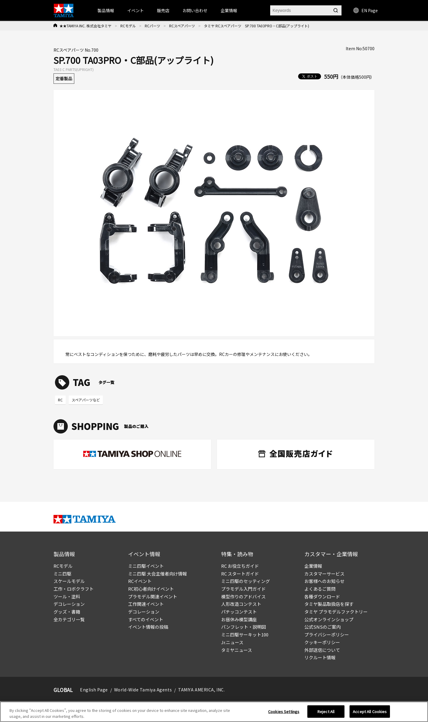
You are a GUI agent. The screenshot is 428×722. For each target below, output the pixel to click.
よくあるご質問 (320, 589)
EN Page (365, 10)
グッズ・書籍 (67, 612)
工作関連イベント (146, 604)
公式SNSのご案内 (322, 627)
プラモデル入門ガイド (243, 589)
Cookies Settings (283, 714)
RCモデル (128, 25)
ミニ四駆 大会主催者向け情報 (157, 573)
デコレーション (69, 604)
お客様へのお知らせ (324, 581)
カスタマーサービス (324, 573)
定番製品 (64, 78)
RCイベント (140, 581)
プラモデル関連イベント (152, 596)
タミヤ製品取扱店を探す (328, 604)
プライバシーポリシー (326, 634)
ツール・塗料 (67, 596)
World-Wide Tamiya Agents (143, 690)
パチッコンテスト (239, 612)
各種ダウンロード (322, 596)
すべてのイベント (145, 619)
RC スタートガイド (240, 573)
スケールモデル (69, 581)
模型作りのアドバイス (243, 596)
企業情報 (313, 566)
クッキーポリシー (322, 642)
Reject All (325, 714)
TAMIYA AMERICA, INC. (201, 690)
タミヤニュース (236, 650)
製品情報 (105, 10)
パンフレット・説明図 (243, 627)
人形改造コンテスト (241, 604)
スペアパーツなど (86, 399)
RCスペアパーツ (182, 25)
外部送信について (322, 650)
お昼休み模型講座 (239, 619)
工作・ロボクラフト (74, 589)
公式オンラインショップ (328, 619)
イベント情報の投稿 (148, 627)
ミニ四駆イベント (146, 566)
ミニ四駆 (62, 573)
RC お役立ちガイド (240, 566)
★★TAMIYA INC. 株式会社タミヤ (85, 25)
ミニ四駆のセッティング (245, 581)
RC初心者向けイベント (151, 589)
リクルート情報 (320, 657)
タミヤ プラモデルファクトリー (336, 612)
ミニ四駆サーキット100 (244, 634)
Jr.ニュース (232, 642)
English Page (94, 690)
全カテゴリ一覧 (69, 619)
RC (60, 399)
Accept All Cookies (370, 714)
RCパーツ (152, 25)
